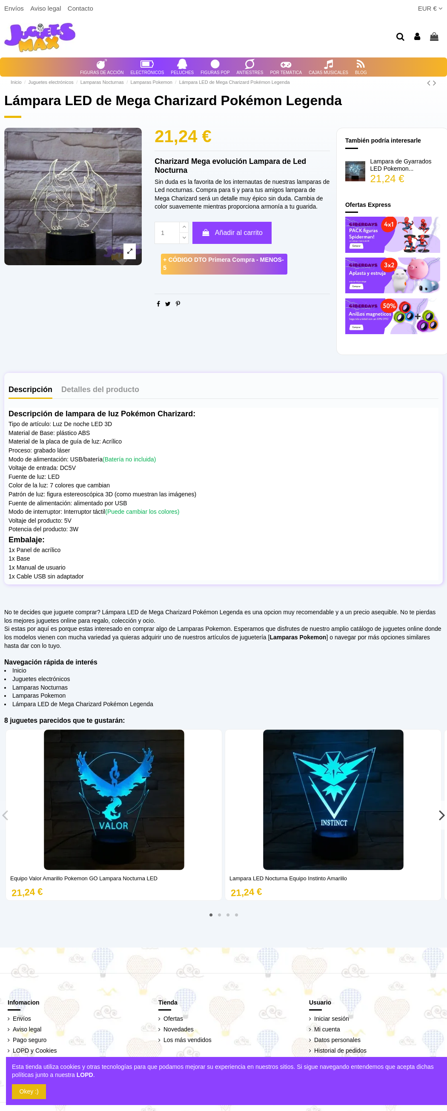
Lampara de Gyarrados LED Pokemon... (401, 165)
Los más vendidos (187, 1040)
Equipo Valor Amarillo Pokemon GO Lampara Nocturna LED (84, 878)
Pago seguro (29, 1040)
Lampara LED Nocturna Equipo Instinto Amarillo (288, 878)
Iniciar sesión (331, 1018)
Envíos (15, 8)
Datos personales (337, 1040)
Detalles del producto (100, 390)
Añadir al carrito (232, 232)
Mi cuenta (327, 1029)
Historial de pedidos (340, 1050)
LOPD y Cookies (35, 1050)
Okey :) (29, 1091)
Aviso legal (46, 8)
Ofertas (173, 1018)
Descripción (30, 390)
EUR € (430, 8)
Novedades (178, 1029)
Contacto (80, 8)
